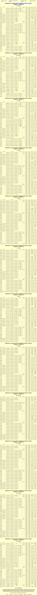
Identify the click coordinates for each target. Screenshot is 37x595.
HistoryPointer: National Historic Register (13, 1)
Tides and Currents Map (4, 1)
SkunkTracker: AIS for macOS (24, 1)
